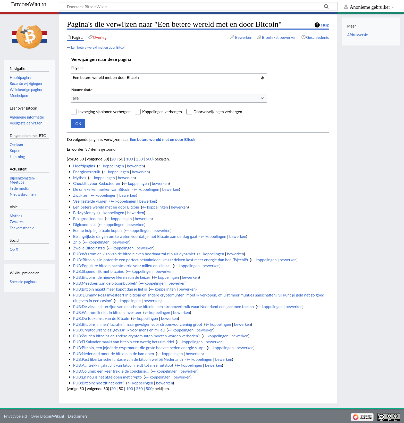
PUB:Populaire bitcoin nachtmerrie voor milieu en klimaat (122, 265)
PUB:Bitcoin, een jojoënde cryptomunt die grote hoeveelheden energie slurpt (139, 347)
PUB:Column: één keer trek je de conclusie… (111, 371)
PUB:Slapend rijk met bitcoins (98, 271)
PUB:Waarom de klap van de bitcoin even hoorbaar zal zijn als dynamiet (134, 253)
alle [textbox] (76, 98)
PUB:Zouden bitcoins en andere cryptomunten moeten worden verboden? (136, 336)
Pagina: (77, 67)
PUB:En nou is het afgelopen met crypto (107, 377)
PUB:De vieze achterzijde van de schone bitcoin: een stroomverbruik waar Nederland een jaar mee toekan (163, 306)
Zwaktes (80, 195)
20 (113, 159)
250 (139, 159)
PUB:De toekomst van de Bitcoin (101, 318)
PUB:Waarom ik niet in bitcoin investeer (107, 312)
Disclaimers (77, 416)
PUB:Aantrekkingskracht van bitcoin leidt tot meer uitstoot (123, 365)
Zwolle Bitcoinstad (89, 248)
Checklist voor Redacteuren (96, 183)
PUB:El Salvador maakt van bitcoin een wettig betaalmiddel (123, 341)
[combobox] (169, 77)
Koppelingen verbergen (162, 111)
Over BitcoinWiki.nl (47, 416)
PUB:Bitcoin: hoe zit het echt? (98, 383)
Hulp (325, 25)
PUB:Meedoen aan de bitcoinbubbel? (105, 283)
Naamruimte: (82, 89)
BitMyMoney (84, 212)
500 (149, 159)
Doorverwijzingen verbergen (217, 111)
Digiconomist (84, 224)
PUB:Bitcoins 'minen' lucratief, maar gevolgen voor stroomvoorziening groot (137, 324)
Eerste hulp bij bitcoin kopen (97, 230)
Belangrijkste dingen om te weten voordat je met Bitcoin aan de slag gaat (135, 236)
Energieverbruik (86, 171)
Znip (77, 242)
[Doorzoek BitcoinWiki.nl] (198, 6)
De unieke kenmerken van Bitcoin (101, 189)
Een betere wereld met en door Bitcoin (98, 47)
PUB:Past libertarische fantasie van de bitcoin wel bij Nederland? (128, 359)
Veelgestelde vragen (90, 201)
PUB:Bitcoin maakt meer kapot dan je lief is (110, 289)
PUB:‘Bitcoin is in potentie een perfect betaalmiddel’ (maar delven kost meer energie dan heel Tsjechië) (160, 259)
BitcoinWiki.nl (29, 4)
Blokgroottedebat (88, 218)
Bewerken (243, 37)
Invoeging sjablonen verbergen (104, 111)
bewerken (135, 166)
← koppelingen (111, 166)
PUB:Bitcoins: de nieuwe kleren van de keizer (111, 277)
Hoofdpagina (84, 166)
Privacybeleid (15, 416)
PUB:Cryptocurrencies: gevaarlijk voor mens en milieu (119, 330)
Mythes (79, 177)
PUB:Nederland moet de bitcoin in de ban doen (113, 353)
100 (129, 159)
